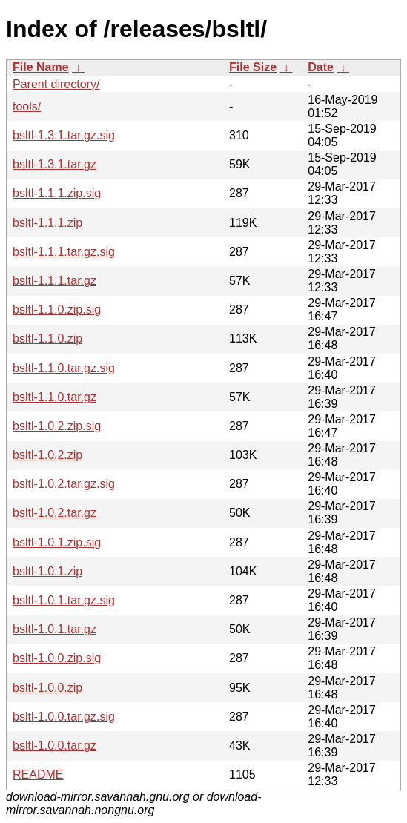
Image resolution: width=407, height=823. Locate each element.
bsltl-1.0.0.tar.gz (54, 745)
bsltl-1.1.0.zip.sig (57, 309)
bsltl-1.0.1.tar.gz (54, 629)
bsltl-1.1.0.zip (47, 338)
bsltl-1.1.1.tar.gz (54, 280)
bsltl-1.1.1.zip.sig (57, 193)
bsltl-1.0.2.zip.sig (57, 426)
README (38, 774)
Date (321, 67)
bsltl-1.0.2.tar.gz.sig (64, 483)
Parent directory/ (56, 84)
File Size (253, 67)
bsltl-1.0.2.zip (47, 455)
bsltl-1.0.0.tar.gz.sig (64, 716)
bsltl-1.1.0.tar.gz (54, 397)
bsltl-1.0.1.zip (47, 571)
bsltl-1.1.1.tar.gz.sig (64, 251)
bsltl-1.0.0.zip (47, 687)
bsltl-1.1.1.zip (47, 223)
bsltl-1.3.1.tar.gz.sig (64, 135)
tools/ (27, 106)
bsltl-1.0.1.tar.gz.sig (64, 600)
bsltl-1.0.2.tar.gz (54, 512)
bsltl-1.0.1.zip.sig (57, 542)
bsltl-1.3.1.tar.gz (54, 164)
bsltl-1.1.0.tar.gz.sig (64, 368)
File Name (41, 67)
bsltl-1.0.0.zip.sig (57, 658)
